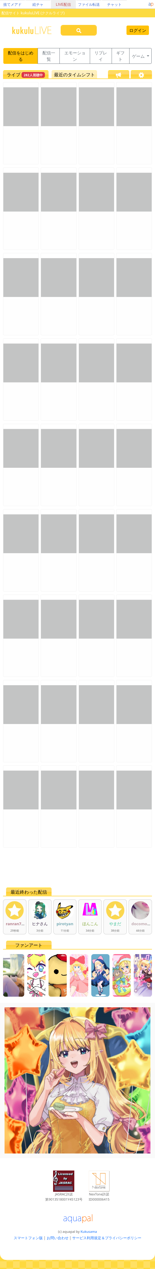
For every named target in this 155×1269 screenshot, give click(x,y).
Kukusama (89, 1231)
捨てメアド (12, 4)
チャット (114, 4)
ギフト (120, 56)
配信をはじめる (20, 56)
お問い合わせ (58, 1237)
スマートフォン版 (28, 1237)
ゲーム (139, 56)
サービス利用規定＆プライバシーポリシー (106, 1237)
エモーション (75, 56)
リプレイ (100, 56)
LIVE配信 (63, 4)
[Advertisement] (77, 867)
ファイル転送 (89, 4)
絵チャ (37, 4)
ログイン (137, 30)
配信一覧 (48, 56)
